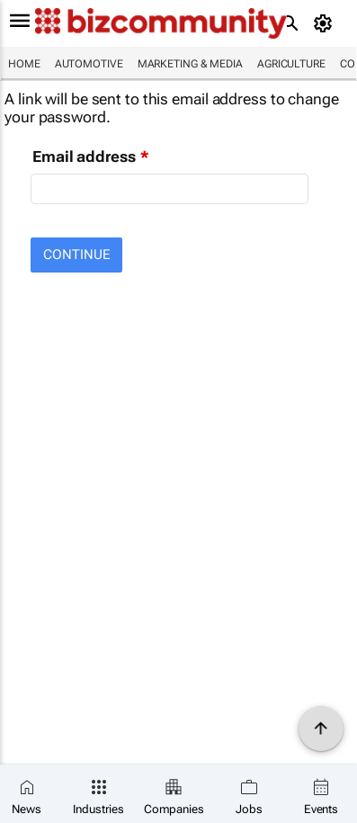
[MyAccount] (326, 23)
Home (24, 64)
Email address (84, 156)
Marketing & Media (190, 64)
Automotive (89, 64)
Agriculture (291, 64)
